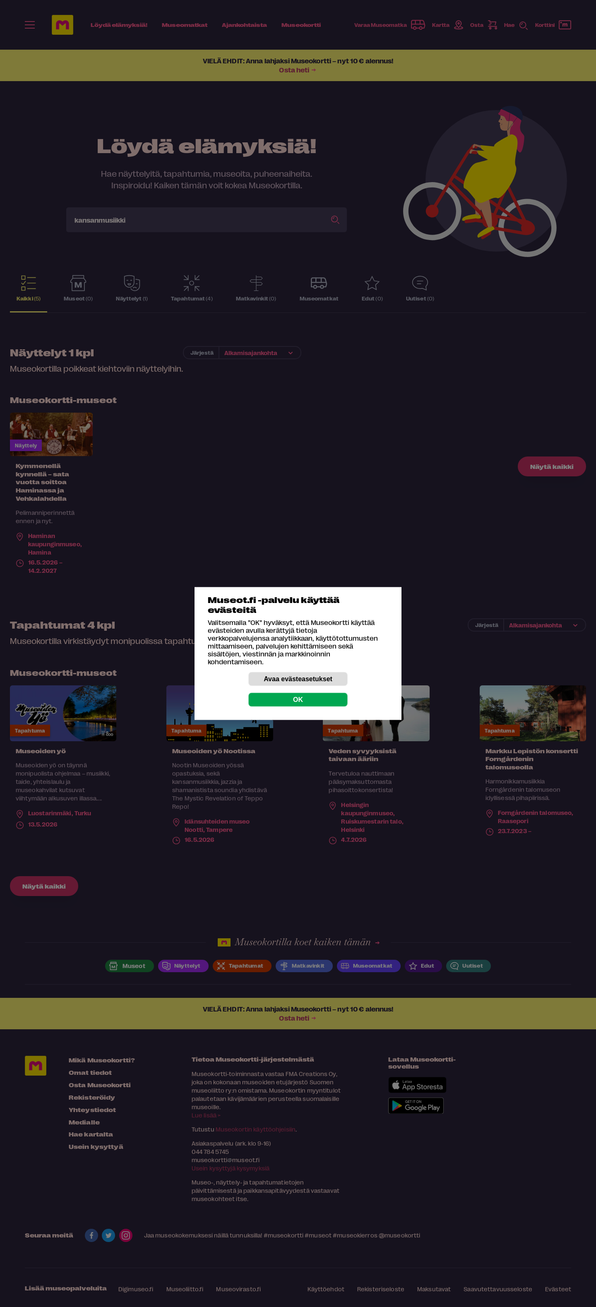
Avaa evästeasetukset (298, 678)
